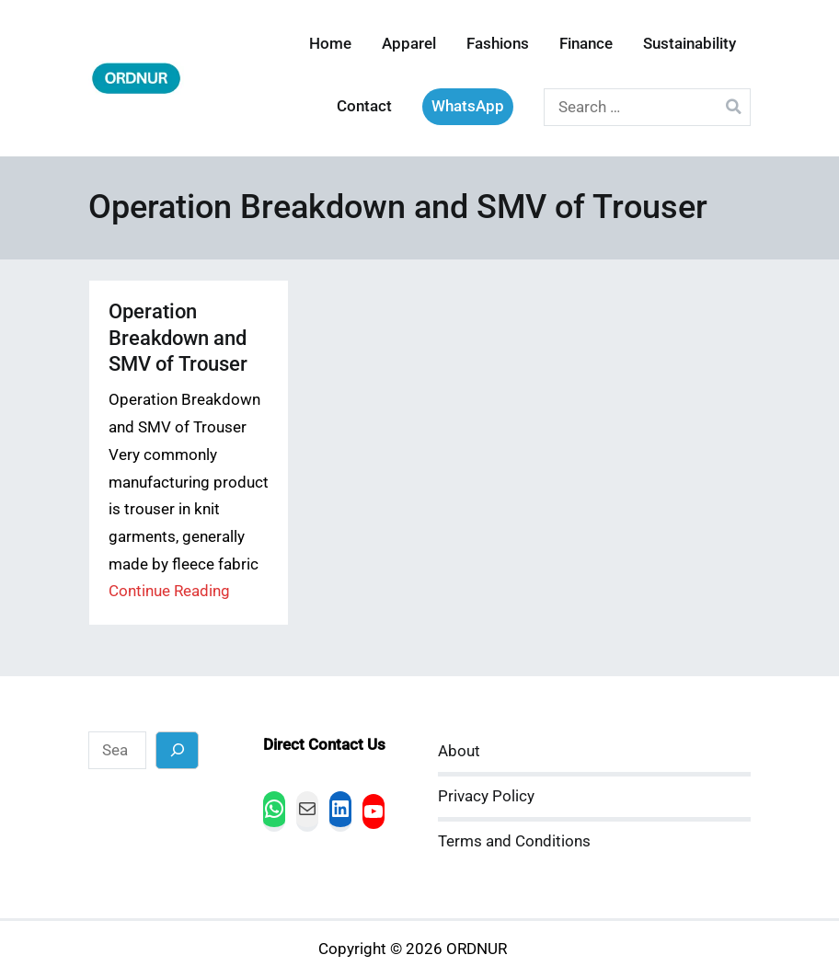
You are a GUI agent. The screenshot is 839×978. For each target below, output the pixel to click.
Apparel (409, 43)
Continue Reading (169, 591)
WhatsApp (467, 106)
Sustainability (689, 43)
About (459, 751)
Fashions (497, 43)
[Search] (177, 750)
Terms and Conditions (514, 841)
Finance (586, 43)
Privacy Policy (486, 796)
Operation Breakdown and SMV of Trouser (178, 337)
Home (330, 43)
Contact (364, 106)
